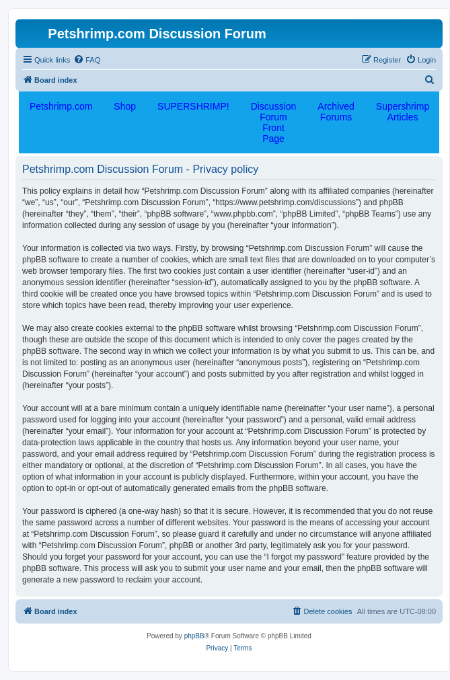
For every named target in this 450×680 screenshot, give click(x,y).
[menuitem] (86, 60)
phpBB (194, 636)
